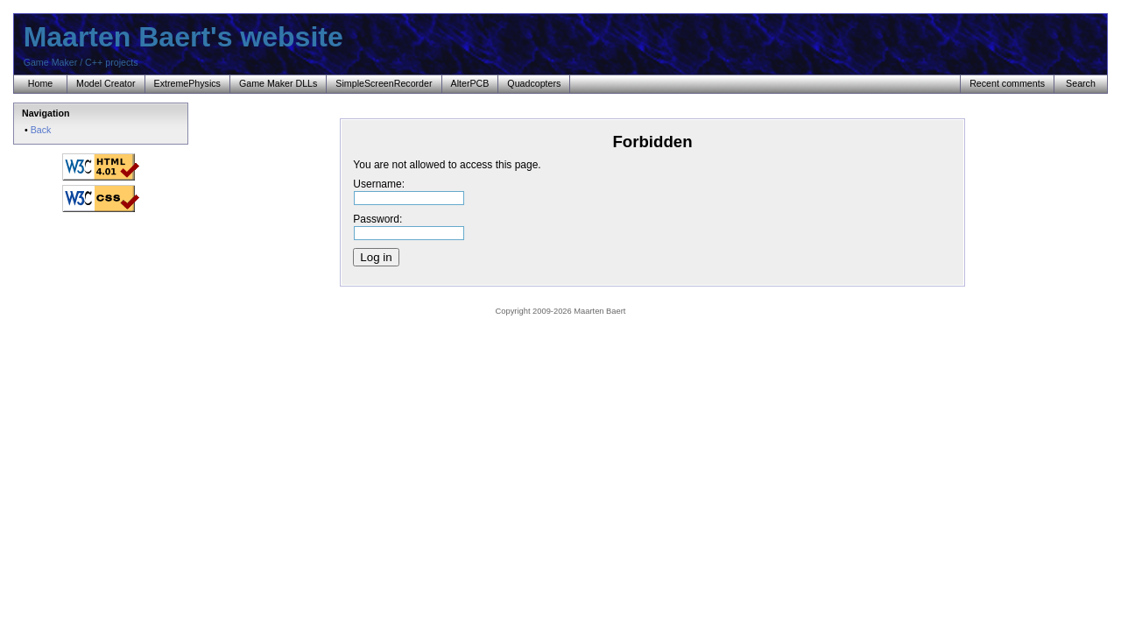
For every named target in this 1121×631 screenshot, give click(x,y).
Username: (408, 190)
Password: (408, 225)
